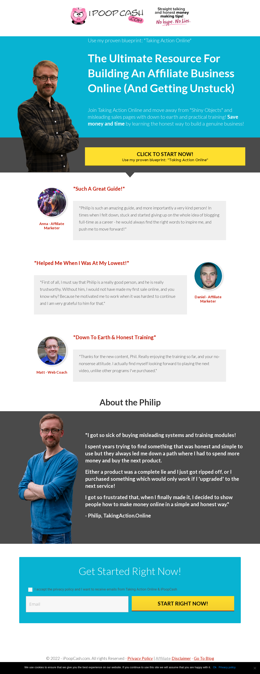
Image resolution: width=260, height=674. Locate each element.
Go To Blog (204, 658)
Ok (215, 667)
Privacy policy (227, 667)
